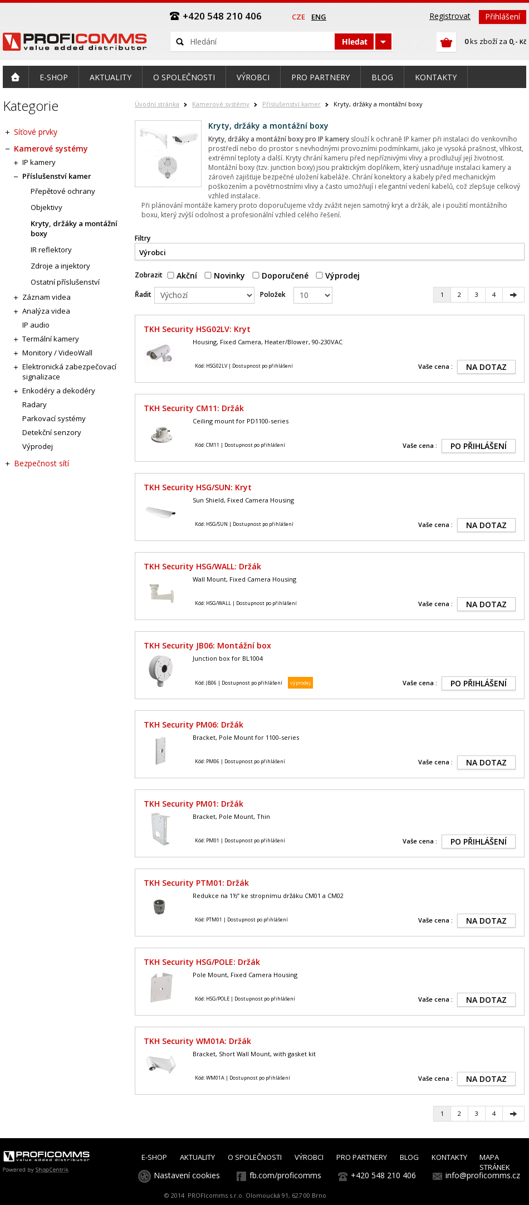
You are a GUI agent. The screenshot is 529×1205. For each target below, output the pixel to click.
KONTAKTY (449, 1157)
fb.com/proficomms (285, 1175)
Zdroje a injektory (60, 266)
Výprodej (338, 275)
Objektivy (46, 207)
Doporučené (280, 275)
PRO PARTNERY (361, 1157)
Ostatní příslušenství (65, 282)
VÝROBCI (309, 1157)
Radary (34, 404)
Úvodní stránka (157, 104)
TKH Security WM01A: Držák (197, 1041)
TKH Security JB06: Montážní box (207, 645)
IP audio (36, 325)
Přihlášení (502, 16)
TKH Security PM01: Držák (193, 803)
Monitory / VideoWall (57, 353)
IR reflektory (51, 250)
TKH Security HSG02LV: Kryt (197, 329)
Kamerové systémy (220, 104)
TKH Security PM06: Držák (193, 724)
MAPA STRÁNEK (494, 1162)
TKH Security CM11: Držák (194, 408)
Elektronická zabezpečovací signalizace (69, 372)
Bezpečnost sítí (41, 463)
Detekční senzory (51, 432)
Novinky (224, 275)
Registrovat (450, 16)
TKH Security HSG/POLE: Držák (202, 962)
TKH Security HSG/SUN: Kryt (198, 487)
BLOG (409, 1157)
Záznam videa (46, 297)
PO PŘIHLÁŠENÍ (478, 446)
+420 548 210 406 (383, 1175)
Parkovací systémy (54, 418)
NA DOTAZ (486, 367)
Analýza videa (46, 311)
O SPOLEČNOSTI (255, 1157)
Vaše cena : (435, 366)
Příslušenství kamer (291, 104)
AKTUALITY (197, 1157)
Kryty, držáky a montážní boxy (74, 228)
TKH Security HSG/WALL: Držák (202, 566)
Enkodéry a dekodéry (58, 391)
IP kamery (39, 162)
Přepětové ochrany (63, 191)
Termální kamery (50, 339)
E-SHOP (154, 1157)
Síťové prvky (35, 131)
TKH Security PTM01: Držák (196, 882)
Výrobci (152, 252)
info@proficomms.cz (482, 1175)
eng (318, 17)
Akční (182, 275)
